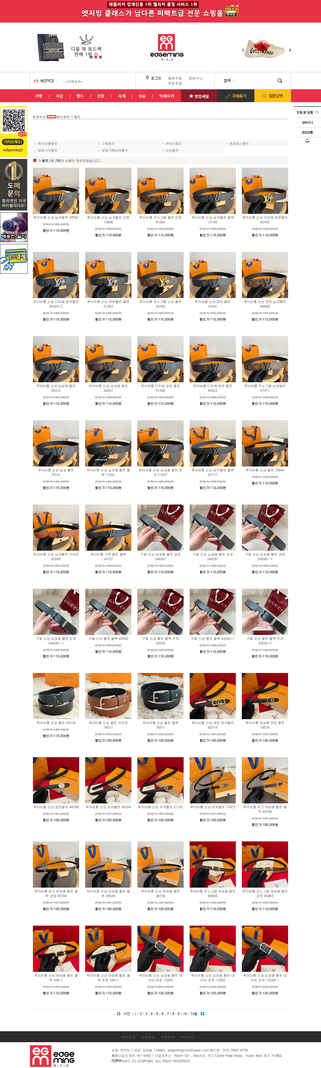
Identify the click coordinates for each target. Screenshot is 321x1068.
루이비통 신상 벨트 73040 (265, 470)
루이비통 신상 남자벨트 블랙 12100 (213, 219)
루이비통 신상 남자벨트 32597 (56, 217)
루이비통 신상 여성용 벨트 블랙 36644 (108, 893)
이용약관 (187, 1037)
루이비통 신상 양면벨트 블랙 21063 (108, 303)
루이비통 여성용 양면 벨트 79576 (265, 724)
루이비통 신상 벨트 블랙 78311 (160, 724)
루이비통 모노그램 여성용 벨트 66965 (213, 893)
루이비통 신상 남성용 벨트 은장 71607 (160, 472)
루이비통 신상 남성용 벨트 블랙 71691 (108, 472)
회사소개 (128, 1037)
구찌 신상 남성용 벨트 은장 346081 (213, 556)
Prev (34, 44)
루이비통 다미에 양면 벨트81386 (160, 388)
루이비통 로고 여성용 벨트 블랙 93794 (265, 809)
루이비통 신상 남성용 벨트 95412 (56, 388)
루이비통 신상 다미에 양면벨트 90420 (265, 219)
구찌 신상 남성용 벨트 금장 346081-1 (265, 556)
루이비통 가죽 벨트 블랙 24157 (108, 556)
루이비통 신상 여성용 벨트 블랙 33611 (56, 977)
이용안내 (167, 1037)
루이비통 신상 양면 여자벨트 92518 (213, 724)
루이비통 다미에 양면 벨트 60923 (212, 388)
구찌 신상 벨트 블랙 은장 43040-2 (264, 640)
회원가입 (175, 78)
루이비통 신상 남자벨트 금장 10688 (108, 219)
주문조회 (175, 83)
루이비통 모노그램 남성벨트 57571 (265, 388)
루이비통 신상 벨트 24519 (56, 722)
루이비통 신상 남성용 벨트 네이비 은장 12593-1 (265, 977)
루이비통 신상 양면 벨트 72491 (213, 303)
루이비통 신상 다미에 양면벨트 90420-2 (56, 303)
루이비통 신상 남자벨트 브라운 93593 (56, 556)
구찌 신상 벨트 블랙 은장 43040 (160, 640)
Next (102, 44)
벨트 (77, 116)
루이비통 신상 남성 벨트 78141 (56, 472)
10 (185, 1013)
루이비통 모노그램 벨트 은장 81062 (160, 219)
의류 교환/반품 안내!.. (79, 81)
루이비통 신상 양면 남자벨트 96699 (265, 303)
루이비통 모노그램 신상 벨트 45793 (160, 303)
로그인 (156, 78)
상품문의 (148, 1037)
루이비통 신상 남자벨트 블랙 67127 (213, 472)
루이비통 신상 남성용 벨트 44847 (108, 388)
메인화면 (63, 116)
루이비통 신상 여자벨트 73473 (212, 806)
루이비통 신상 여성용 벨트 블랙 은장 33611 (108, 977)
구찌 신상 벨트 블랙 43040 (108, 638)
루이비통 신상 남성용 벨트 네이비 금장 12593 (160, 977)
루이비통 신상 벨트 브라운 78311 (108, 724)
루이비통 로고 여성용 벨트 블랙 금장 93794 (56, 893)
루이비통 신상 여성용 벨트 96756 (160, 893)
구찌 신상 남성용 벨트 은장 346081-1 (56, 640)
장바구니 (196, 78)
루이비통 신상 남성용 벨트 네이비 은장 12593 (212, 977)
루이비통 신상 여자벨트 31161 (160, 806)
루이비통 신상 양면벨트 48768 (56, 806)
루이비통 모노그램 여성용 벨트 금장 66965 (265, 893)
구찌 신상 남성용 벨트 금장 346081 (160, 556)
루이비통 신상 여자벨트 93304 (108, 806)
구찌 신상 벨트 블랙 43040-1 (213, 638)
